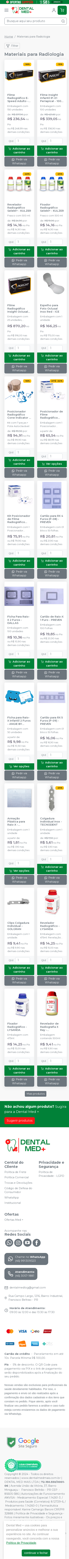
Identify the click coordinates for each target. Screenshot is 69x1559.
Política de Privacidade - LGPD (51, 1174)
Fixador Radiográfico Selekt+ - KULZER (52, 208)
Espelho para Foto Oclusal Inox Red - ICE (49, 308)
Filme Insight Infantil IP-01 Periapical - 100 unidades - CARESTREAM (50, 98)
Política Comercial (16, 1177)
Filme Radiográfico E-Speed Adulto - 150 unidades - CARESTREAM (18, 98)
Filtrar (12, 46)
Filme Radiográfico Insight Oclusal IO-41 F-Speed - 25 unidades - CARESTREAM (18, 308)
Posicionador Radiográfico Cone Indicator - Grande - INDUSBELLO (18, 415)
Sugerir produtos (19, 1120)
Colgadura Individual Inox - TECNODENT (51, 821)
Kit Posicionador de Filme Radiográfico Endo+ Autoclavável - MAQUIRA (18, 519)
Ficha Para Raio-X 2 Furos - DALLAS (18, 620)
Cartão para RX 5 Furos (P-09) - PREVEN (51, 721)
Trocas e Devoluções (18, 1182)
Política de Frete (15, 1172)
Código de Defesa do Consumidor (18, 1190)
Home (8, 36)
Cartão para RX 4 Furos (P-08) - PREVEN (51, 519)
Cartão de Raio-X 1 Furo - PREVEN (51, 618)
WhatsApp (11, 1197)
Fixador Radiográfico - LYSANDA (17, 1027)
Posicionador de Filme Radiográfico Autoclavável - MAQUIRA (51, 415)
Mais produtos (35, 1093)
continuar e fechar (36, 1552)
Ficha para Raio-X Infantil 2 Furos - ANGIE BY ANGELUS (19, 721)
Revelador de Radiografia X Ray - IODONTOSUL (49, 1027)
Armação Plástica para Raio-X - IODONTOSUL (16, 821)
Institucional (12, 1203)
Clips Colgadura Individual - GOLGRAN (18, 926)
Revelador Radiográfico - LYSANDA (50, 926)
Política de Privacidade (21, 1542)
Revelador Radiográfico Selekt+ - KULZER (19, 208)
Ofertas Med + (13, 1219)
